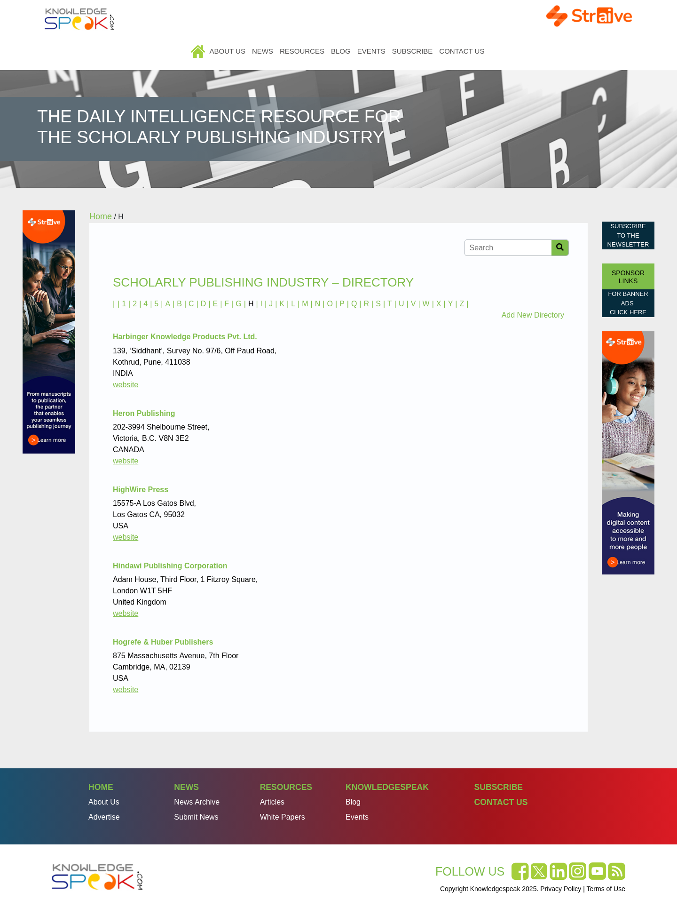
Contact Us (461, 51)
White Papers (282, 817)
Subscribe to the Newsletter (628, 235)
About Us (227, 51)
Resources (302, 51)
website (125, 385)
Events (371, 51)
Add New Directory (533, 315)
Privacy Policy (560, 889)
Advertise (104, 817)
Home (199, 51)
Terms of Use (606, 889)
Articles (272, 802)
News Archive (197, 802)
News (262, 51)
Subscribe (412, 51)
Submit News (196, 817)
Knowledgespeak (387, 787)
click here (628, 312)
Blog (341, 51)
